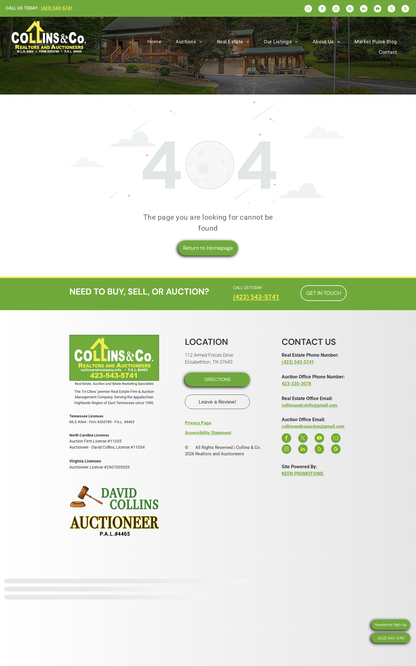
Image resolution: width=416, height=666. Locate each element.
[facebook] (322, 9)
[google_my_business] (350, 9)
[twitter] (391, 9)
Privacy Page (198, 423)
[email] (308, 9)
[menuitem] (154, 42)
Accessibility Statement (208, 432)
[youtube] (377, 9)
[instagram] (336, 9)
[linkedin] (363, 9)
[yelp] (405, 9)
